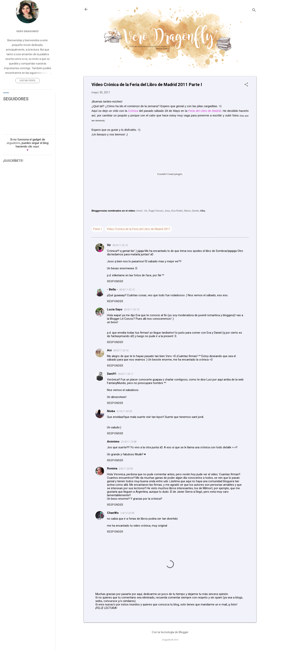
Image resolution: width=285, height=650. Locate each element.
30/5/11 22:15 (131, 309)
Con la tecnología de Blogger (170, 632)
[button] (246, 85)
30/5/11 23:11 (125, 373)
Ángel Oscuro (155, 210)
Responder (115, 281)
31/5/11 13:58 (128, 441)
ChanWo (113, 513)
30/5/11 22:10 (120, 245)
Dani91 (112, 373)
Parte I (97, 229)
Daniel (195, 210)
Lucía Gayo (114, 309)
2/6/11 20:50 (126, 468)
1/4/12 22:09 (127, 512)
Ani (109, 350)
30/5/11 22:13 (127, 289)
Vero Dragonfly (27, 31)
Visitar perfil (27, 80)
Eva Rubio (177, 210)
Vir (145, 210)
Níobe (111, 411)
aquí (36, 146)
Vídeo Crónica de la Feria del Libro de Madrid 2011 (138, 229)
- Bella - (112, 289)
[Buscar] (254, 10)
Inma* (139, 210)
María (187, 210)
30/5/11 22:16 (121, 350)
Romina (112, 468)
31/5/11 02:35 (124, 411)
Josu (167, 210)
